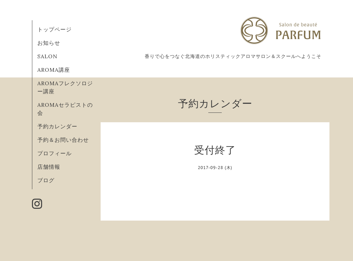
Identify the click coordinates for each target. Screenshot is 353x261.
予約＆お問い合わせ (63, 139)
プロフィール (54, 153)
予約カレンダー (57, 126)
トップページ (54, 29)
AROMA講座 (53, 69)
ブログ (46, 180)
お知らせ (48, 42)
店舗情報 (48, 166)
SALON (47, 56)
